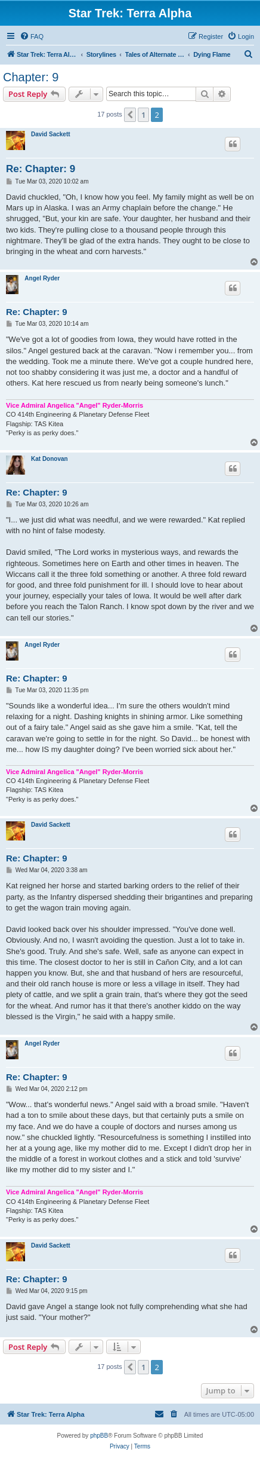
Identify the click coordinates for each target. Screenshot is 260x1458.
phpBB (99, 1435)
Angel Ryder (42, 278)
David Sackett (50, 134)
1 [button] (143, 114)
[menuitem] (32, 36)
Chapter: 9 (30, 77)
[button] (130, 115)
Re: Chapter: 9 (40, 169)
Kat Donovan (49, 459)
